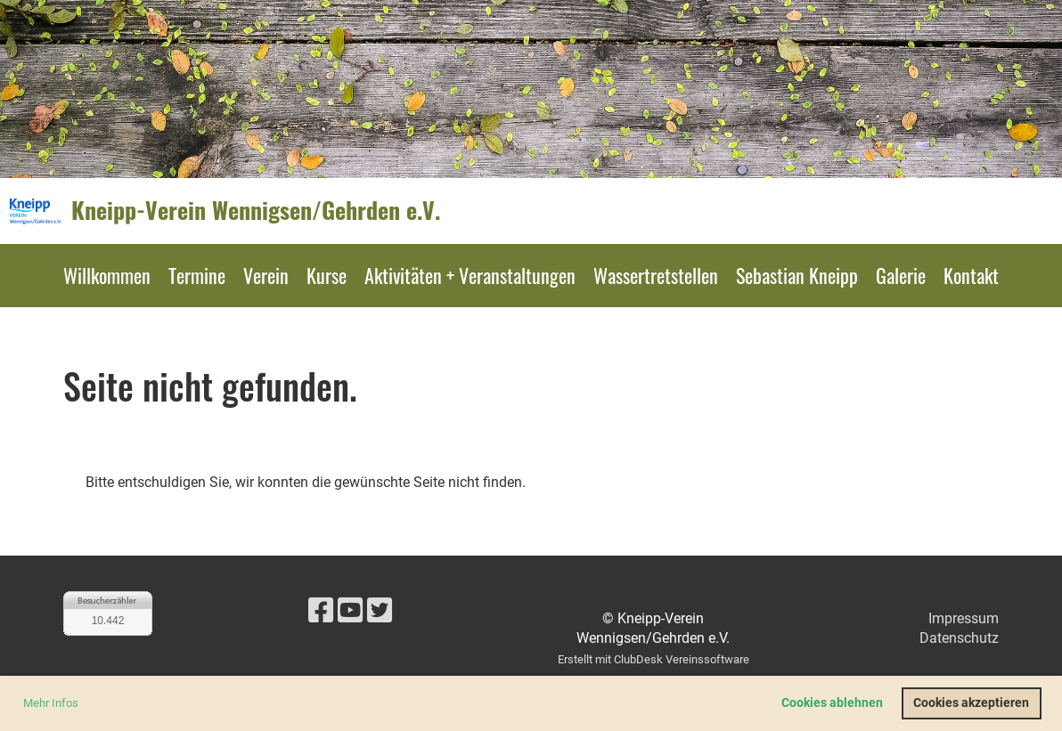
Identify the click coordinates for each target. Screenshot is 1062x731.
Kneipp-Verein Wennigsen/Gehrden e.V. (255, 210)
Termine (196, 275)
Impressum (963, 618)
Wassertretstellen (655, 275)
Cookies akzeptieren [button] (971, 703)
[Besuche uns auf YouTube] (350, 611)
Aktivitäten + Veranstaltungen (470, 275)
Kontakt (971, 275)
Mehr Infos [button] (50, 703)
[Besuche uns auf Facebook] (320, 611)
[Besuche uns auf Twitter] (379, 611)
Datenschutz (959, 637)
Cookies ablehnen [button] (832, 703)
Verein (266, 275)
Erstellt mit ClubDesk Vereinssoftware (653, 659)
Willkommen (107, 275)
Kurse (326, 275)
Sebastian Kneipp (797, 275)
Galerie (901, 275)
